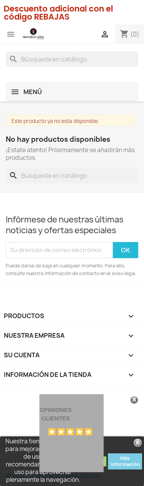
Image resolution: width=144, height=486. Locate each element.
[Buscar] (72, 59)
